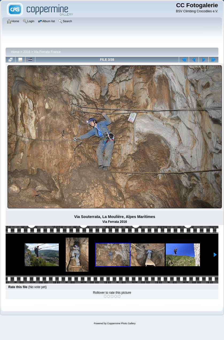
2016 (26, 52)
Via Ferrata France (47, 52)
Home (15, 52)
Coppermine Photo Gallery (121, 323)
